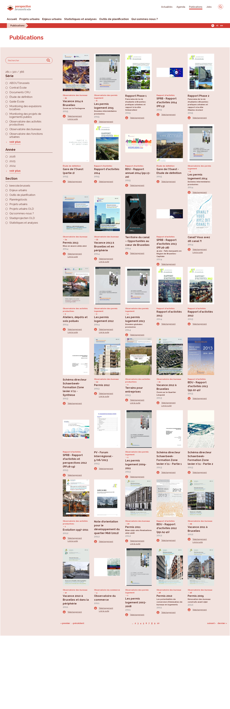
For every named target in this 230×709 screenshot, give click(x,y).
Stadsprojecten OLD (22, 218)
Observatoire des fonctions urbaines (26, 135)
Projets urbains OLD (21, 208)
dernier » (222, 623)
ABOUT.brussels (19, 83)
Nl (217, 25)
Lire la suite (73, 119)
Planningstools (18, 199)
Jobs (209, 6)
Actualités (166, 6)
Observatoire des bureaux (25, 129)
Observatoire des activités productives (25, 123)
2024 (12, 165)
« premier (65, 623)
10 (158, 623)
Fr (213, 25)
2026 (12, 156)
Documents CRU (19, 92)
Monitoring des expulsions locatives (25, 108)
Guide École (16, 101)
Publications (195, 6)
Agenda (180, 6)
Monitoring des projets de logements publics (25, 115)
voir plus (15, 141)
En (221, 25)
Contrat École (18, 87)
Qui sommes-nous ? (144, 19)
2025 (12, 161)
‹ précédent (78, 623)
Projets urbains (29, 19)
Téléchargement (75, 116)
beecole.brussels (19, 185)
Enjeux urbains (52, 19)
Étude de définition (20, 96)
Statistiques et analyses (80, 19)
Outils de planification (114, 19)
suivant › (211, 623)
